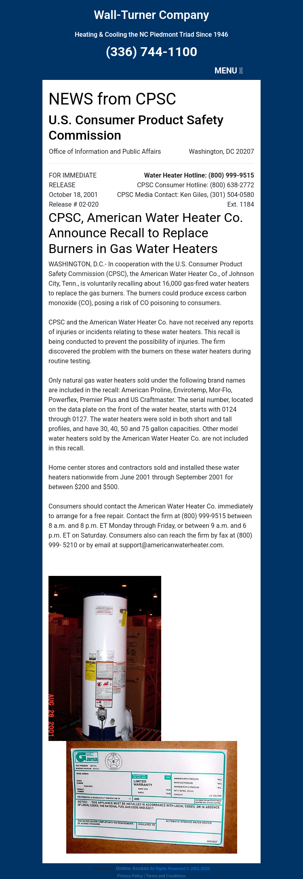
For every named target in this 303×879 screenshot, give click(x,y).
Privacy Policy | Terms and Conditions (151, 876)
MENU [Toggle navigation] (229, 70)
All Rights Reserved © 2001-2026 (180, 868)
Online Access (132, 868)
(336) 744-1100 (152, 51)
